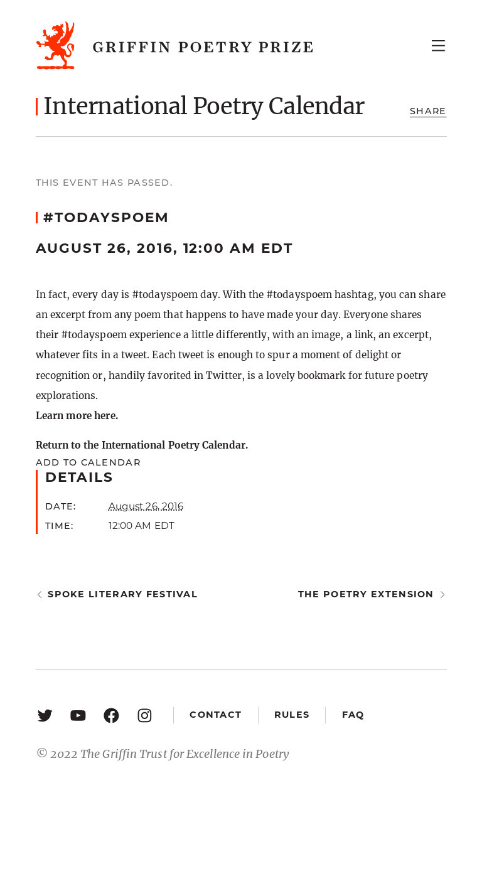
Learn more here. (77, 416)
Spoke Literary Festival (123, 594)
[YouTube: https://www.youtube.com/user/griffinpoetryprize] (78, 715)
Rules (291, 714)
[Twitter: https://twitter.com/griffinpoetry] (45, 715)
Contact (216, 714)
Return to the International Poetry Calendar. (142, 445)
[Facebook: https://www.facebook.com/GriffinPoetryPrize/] (111, 715)
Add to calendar (88, 462)
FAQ (353, 714)
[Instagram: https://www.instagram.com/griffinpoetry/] (145, 715)
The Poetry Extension (366, 594)
